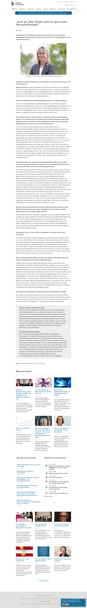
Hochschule (61, 9)
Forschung (22, 9)
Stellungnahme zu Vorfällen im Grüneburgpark (25, 472)
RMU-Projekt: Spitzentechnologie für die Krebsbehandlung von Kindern (62, 392)
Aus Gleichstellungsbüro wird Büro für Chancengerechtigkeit (27, 486)
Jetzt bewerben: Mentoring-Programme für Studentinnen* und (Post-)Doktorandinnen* (28, 479)
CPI (46, 340)
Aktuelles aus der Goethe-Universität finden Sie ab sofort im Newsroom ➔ (43, 13)
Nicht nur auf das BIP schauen (22, 429)
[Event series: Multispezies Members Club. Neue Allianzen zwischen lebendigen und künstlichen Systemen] (55, 471)
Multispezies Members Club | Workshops (58, 493)
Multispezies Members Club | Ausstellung (58, 473)
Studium (38, 9)
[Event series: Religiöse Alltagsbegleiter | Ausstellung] (54, 464)
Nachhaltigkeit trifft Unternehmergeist (41, 525)
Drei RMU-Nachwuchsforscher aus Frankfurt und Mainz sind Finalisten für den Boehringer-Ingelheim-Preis (23, 394)
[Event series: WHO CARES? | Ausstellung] (55, 475)
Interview (19, 363)
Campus (45, 9)
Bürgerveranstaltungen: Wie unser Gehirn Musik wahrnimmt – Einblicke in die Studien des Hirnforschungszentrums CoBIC (42, 432)
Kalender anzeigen (48, 496)
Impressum (44, 604)
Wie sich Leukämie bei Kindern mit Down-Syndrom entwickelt (43, 391)
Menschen (53, 9)
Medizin (25, 363)
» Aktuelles (14, 9)
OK (62, 604)
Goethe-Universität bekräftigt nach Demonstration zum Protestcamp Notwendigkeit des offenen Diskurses (27, 493)
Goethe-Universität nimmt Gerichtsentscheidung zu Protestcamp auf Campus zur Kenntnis (28, 501)
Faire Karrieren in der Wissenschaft (22, 560)
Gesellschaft (30, 9)
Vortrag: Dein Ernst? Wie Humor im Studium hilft (61, 525)
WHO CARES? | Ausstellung (55, 477)
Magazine (60, 1)
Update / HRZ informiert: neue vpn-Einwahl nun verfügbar (28, 465)
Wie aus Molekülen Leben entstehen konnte (43, 560)
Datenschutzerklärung (52, 604)
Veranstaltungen (71, 9)
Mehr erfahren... (77, 601)
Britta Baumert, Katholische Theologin (62, 560)
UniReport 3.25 (32, 363)
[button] (43, 580)
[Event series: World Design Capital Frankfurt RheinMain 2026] (55, 491)
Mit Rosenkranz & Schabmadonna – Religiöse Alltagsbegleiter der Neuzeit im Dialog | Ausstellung (59, 467)
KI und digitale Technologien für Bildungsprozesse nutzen (23, 526)
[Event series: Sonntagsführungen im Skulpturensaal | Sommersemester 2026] (55, 485)
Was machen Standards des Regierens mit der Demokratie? (61, 430)
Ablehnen (67, 604)
